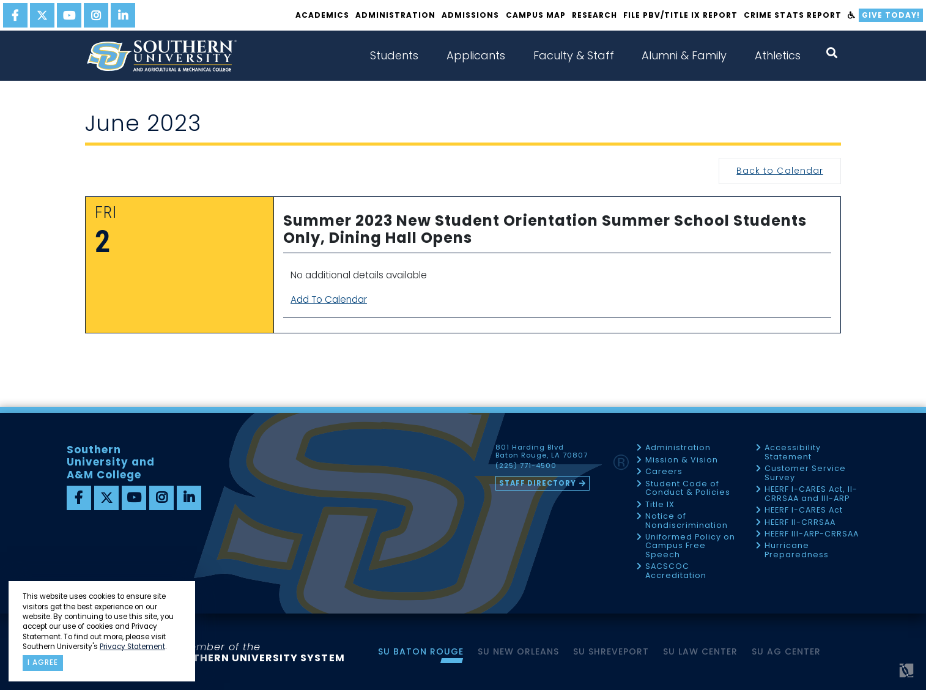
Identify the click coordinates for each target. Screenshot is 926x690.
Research (594, 15)
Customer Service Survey (805, 473)
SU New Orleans (518, 651)
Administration (395, 15)
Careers (664, 472)
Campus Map (536, 15)
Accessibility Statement (793, 452)
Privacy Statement (132, 646)
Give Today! (891, 15)
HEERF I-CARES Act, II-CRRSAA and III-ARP (811, 494)
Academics (322, 15)
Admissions (470, 15)
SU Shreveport (611, 651)
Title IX (660, 505)
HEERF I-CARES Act (804, 510)
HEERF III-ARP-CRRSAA (812, 534)
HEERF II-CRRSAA (800, 522)
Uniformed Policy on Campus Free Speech (690, 546)
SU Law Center (700, 651)
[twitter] (42, 15)
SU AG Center (786, 651)
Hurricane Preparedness (797, 550)
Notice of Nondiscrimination (686, 521)
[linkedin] (123, 15)
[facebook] (15, 15)
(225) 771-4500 (526, 466)
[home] (161, 56)
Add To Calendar (329, 299)
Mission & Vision (681, 460)
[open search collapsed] (832, 53)
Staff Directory (537, 483)
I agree (43, 662)
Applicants (475, 55)
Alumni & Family (684, 55)
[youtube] (69, 15)
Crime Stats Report (792, 15)
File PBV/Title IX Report (680, 15)
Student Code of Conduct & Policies (687, 488)
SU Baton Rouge (421, 651)
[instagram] (96, 15)
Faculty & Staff (573, 55)
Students (394, 55)
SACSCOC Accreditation (675, 571)
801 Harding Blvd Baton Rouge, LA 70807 (541, 451)
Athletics (778, 55)
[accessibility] (852, 15)
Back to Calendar (779, 171)
